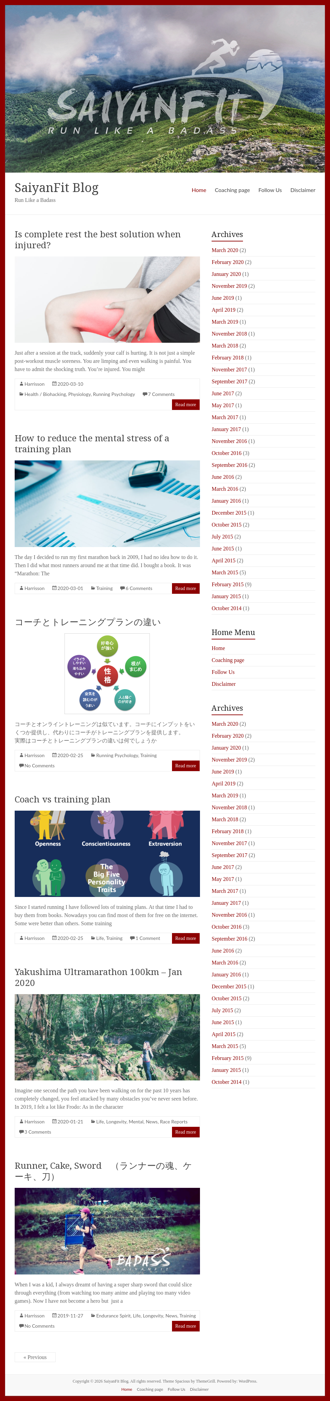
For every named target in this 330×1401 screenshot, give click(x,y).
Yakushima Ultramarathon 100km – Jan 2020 (98, 977)
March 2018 (225, 346)
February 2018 (228, 357)
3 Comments (38, 1132)
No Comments (40, 765)
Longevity (116, 1121)
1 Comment (147, 938)
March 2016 (225, 489)
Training (104, 588)
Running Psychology (114, 394)
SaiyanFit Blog (57, 187)
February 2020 (228, 262)
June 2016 (223, 477)
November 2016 (229, 441)
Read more (185, 404)
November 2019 (229, 286)
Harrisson (35, 384)
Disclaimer (302, 190)
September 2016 (229, 465)
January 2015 (226, 596)
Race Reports (174, 1121)
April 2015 (223, 560)
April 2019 (223, 310)
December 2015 (229, 513)
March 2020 (225, 250)
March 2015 (225, 572)
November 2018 (229, 334)
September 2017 (229, 381)
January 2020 (226, 274)
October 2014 (227, 608)
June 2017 (223, 393)
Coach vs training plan (63, 799)
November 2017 (229, 369)
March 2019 (225, 322)
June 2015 (223, 548)
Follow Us (270, 190)
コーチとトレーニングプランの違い (88, 622)
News (152, 1121)
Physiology (79, 394)
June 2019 (223, 298)
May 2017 (223, 405)
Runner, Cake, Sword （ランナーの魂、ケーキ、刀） (103, 1170)
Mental (136, 1121)
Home (199, 190)
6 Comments (139, 588)
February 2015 (228, 584)
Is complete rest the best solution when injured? (98, 239)
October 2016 (227, 453)
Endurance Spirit (113, 1315)
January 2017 (226, 429)
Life (100, 938)
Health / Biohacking (45, 394)
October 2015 (227, 525)
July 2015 (222, 537)
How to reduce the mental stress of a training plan (92, 443)
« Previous (35, 1357)
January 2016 (226, 501)
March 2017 (225, 417)
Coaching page (232, 190)
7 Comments (161, 394)
